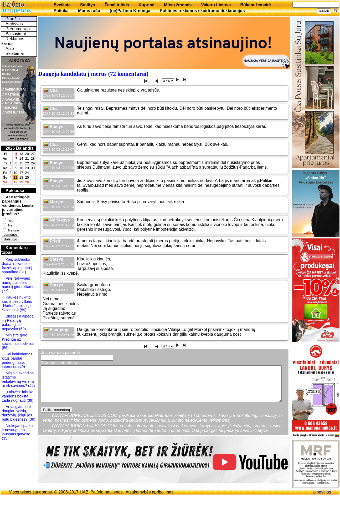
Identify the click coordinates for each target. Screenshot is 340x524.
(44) (31, 386)
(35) (5, 438)
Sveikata (62, 5)
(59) (23, 310)
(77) (5, 291)
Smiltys (87, 5)
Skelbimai (15, 53)
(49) (21, 367)
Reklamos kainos (12, 41)
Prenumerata (18, 29)
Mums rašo (89, 10)
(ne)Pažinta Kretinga (130, 10)
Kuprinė (146, 5)
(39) (29, 400)
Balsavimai (16, 34)
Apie (10, 48)
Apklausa (15, 190)
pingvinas (322, 492)
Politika (61, 10)
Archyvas (14, 24)
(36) (31, 419)
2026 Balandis (20, 148)
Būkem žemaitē (255, 5)
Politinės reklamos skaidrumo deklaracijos (202, 10)
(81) (22, 272)
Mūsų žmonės (178, 5)
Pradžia (13, 19)
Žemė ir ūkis (117, 5)
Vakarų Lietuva (216, 5)
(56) (5, 348)
